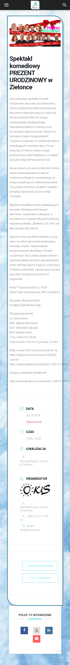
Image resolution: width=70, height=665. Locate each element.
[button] (6, 5)
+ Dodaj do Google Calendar (40, 566)
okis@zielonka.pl (30, 529)
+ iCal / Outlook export (40, 578)
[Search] (65, 5)
